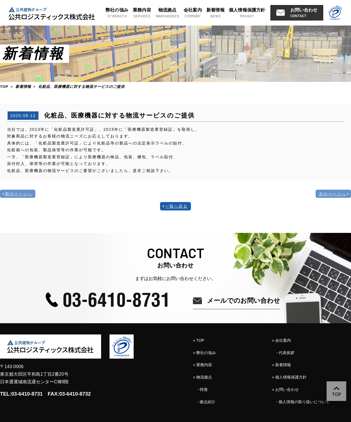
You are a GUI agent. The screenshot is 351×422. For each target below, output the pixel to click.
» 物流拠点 (202, 377)
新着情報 (215, 13)
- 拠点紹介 (206, 402)
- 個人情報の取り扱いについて (303, 402)
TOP (4, 86)
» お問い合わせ (285, 389)
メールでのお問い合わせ (243, 300)
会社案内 (193, 13)
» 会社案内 (281, 340)
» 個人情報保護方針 (289, 377)
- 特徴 (202, 389)
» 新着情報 (281, 365)
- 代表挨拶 (285, 352)
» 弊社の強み (204, 352)
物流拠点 (167, 13)
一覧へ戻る (176, 206)
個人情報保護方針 (247, 13)
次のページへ (332, 194)
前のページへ (18, 194)
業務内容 (142, 13)
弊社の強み (117, 13)
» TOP (198, 340)
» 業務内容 (202, 365)
